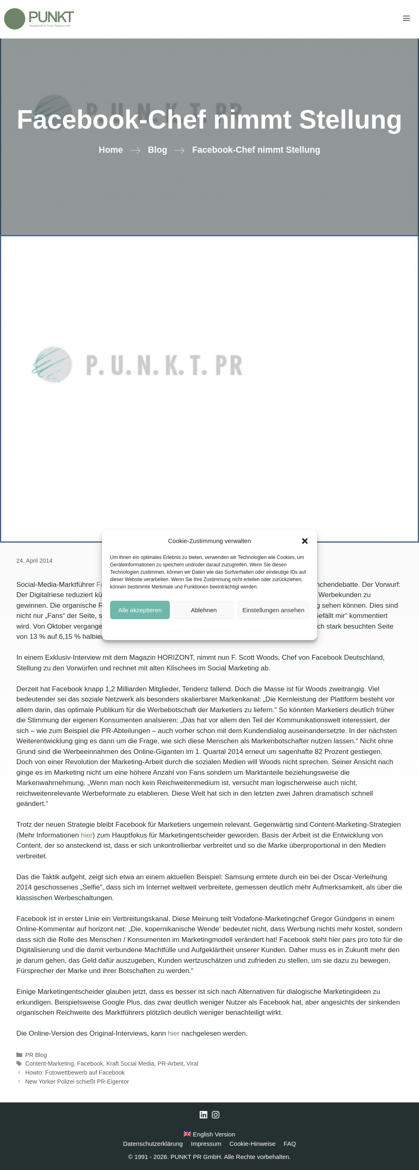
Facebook (90, 1063)
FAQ (290, 1143)
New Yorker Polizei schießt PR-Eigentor (77, 1081)
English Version (209, 1134)
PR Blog (36, 1055)
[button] (305, 541)
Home (111, 150)
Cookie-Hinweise (169, 629)
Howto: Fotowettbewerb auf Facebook (75, 1072)
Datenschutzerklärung (216, 629)
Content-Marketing (49, 1063)
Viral (192, 1063)
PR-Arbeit (170, 1063)
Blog (157, 150)
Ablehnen (203, 609)
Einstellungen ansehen (273, 609)
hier (86, 835)
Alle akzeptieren (140, 609)
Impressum (256, 629)
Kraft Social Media (130, 1063)
